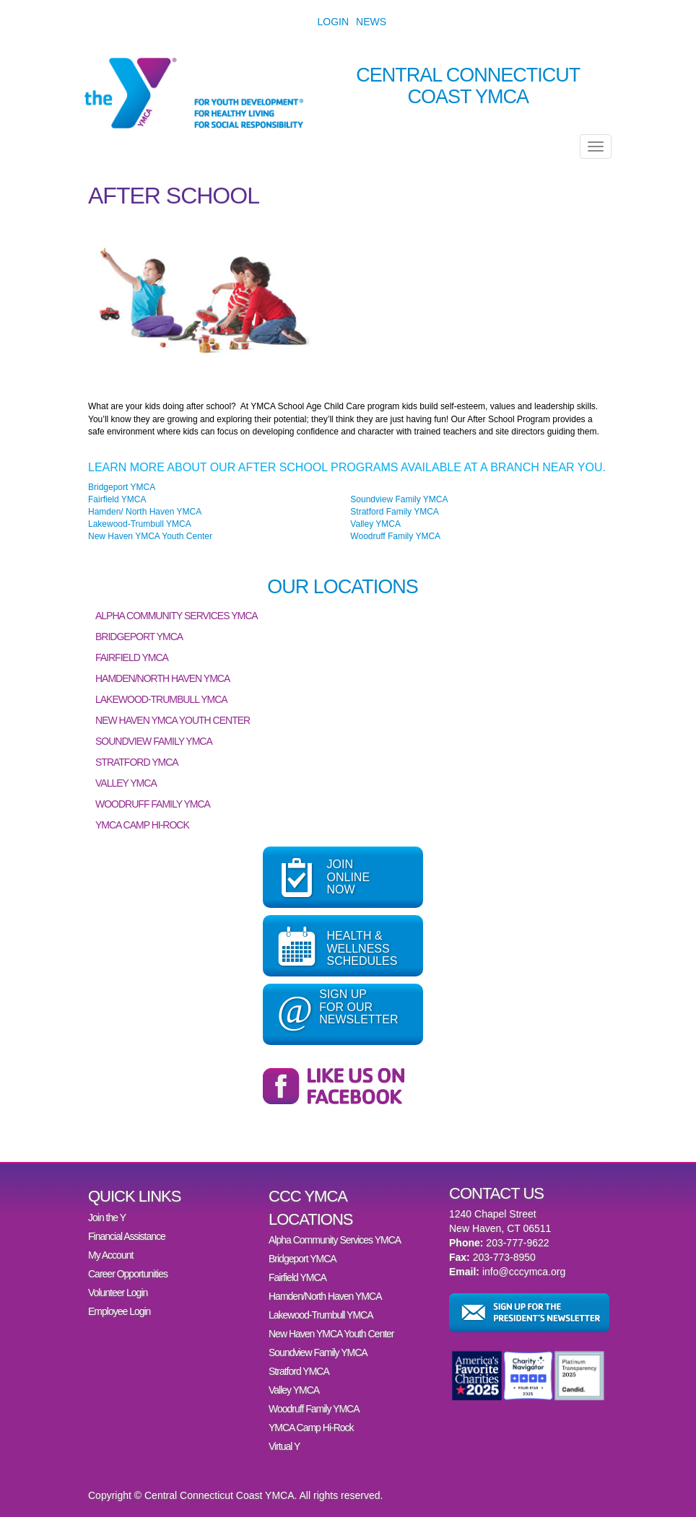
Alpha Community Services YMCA (176, 615)
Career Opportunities (128, 1274)
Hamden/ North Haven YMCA (144, 512)
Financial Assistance (126, 1236)
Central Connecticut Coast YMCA (468, 86)
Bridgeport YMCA (121, 487)
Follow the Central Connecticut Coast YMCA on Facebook (343, 1086)
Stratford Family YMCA (394, 512)
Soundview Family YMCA (399, 499)
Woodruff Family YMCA (395, 536)
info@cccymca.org (523, 1271)
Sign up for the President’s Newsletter (529, 1312)
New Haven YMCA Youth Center (150, 536)
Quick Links (134, 1196)
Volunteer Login (117, 1292)
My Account (110, 1255)
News (371, 21)
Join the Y (107, 1217)
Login (333, 21)
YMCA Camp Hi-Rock (142, 825)
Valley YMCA (375, 524)
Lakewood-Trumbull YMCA (139, 524)
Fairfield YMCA (117, 499)
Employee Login (119, 1311)
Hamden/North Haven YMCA (162, 678)
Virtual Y (284, 1446)
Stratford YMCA (136, 762)
